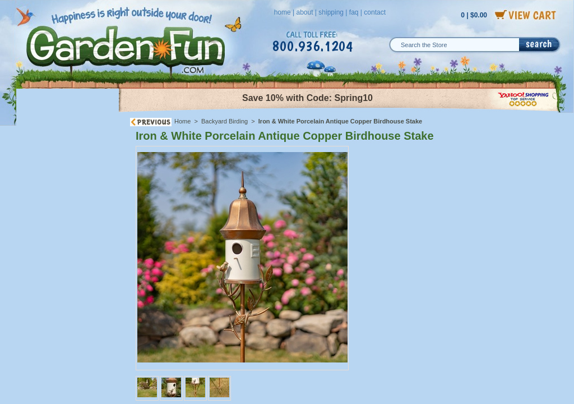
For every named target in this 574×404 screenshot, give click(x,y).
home (282, 12)
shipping (331, 12)
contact (375, 12)
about (304, 12)
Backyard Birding (224, 121)
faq (354, 12)
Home (182, 121)
